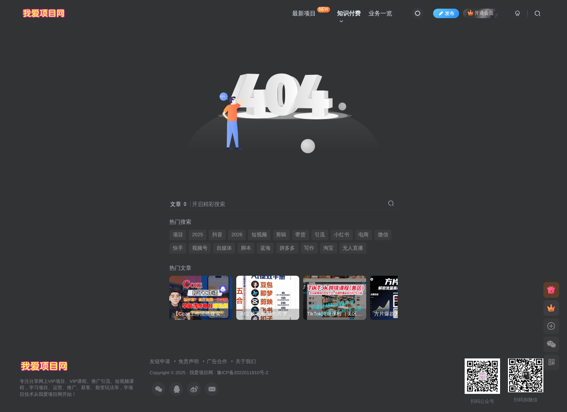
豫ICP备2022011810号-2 (243, 372)
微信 (383, 235)
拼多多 (287, 248)
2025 (197, 235)
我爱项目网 (201, 372)
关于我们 (245, 361)
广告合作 (217, 361)
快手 (178, 248)
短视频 (259, 235)
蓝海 (265, 248)
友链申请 (160, 361)
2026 (237, 235)
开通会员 (480, 13)
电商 (363, 235)
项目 (178, 235)
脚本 (246, 248)
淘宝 (328, 248)
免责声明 (188, 361)
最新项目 (311, 12)
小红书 (341, 235)
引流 (320, 235)
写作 (309, 248)
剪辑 (281, 235)
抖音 (217, 235)
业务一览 (380, 13)
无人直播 (353, 248)
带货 (300, 235)
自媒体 (224, 248)
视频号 (200, 248)
